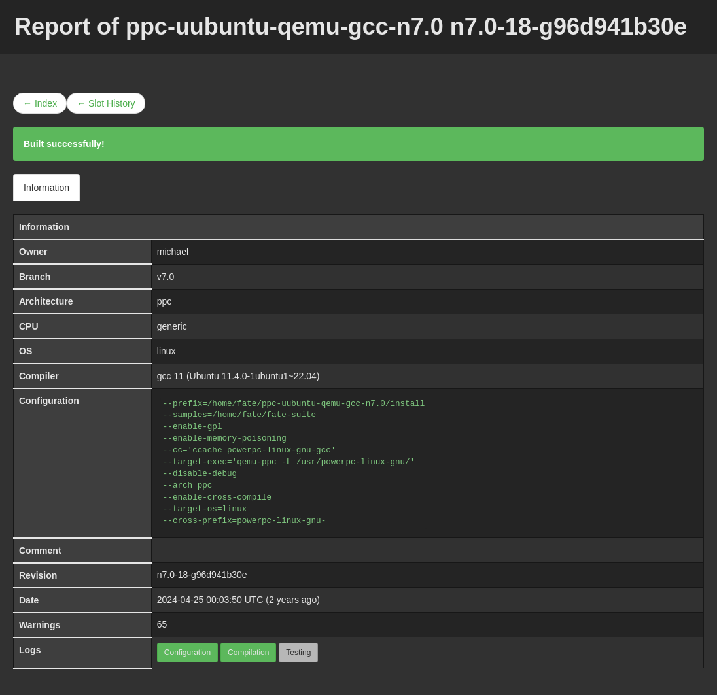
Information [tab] (46, 187)
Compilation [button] (248, 652)
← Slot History (106, 103)
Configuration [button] (187, 652)
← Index (40, 103)
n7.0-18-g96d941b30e (202, 574)
